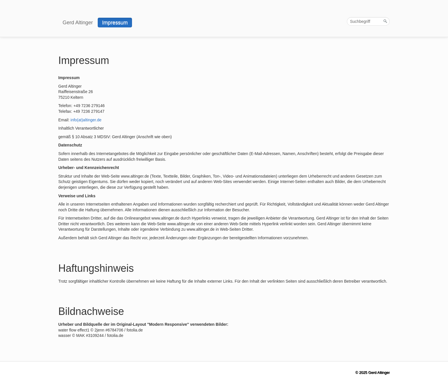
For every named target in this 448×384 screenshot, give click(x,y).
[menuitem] (78, 22)
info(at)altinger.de (86, 120)
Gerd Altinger (78, 22)
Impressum (115, 22)
